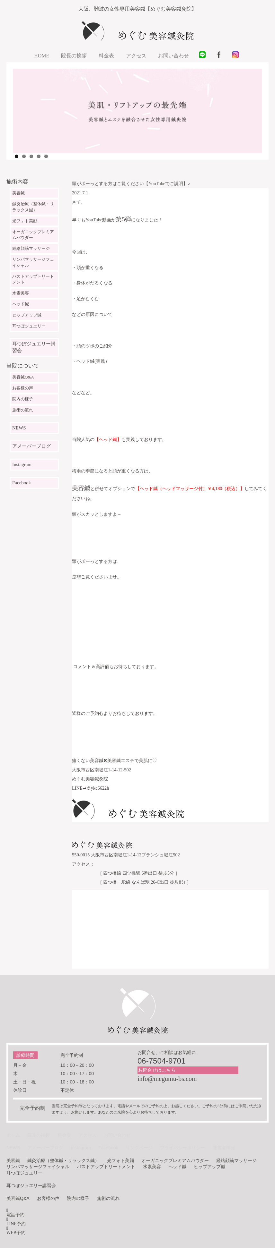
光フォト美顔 (24, 220)
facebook (221, 56)
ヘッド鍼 (20, 303)
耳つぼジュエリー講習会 (34, 347)
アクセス (136, 55)
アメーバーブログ (31, 446)
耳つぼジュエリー (29, 326)
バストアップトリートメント (33, 279)
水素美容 (20, 293)
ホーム (13, 1135)
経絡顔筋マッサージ (31, 248)
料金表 (106, 55)
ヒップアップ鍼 (26, 315)
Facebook (21, 482)
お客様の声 (22, 388)
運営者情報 (224, 1147)
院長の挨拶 (74, 55)
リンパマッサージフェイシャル (33, 262)
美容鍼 (18, 193)
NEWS (19, 427)
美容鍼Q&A (23, 377)
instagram (237, 56)
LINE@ (204, 56)
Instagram (21, 464)
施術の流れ (22, 410)
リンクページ (139, 1147)
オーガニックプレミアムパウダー (33, 234)
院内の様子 (22, 398)
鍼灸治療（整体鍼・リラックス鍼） (33, 206)
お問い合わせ (173, 55)
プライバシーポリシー (182, 1147)
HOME (41, 55)
